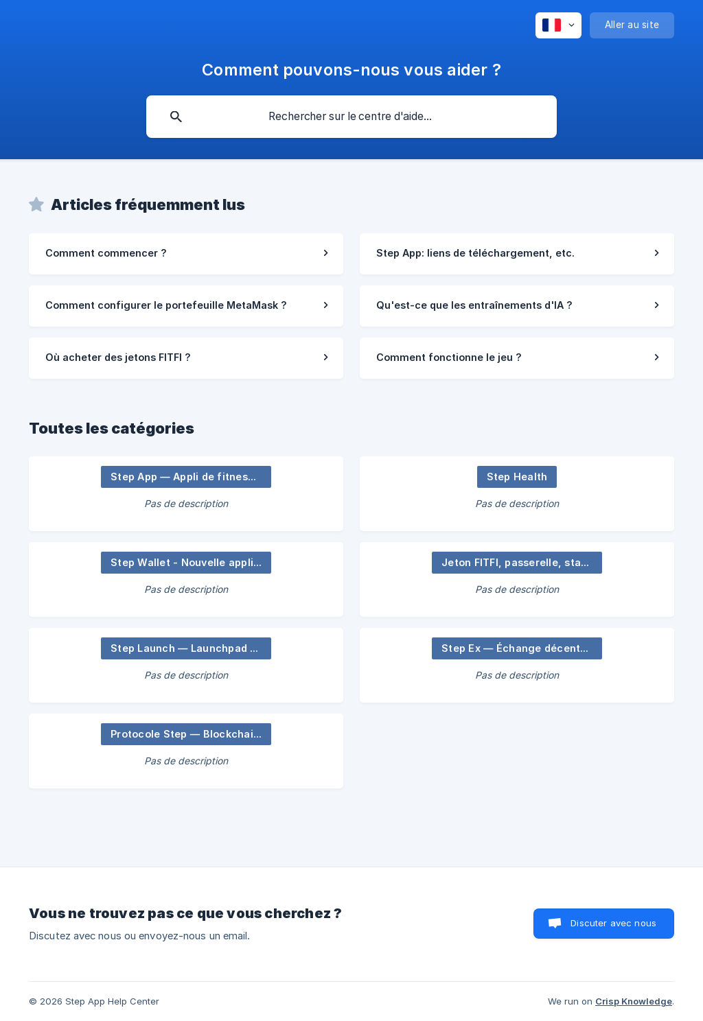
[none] (558, 25)
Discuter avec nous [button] (613, 922)
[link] (186, 253)
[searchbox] (351, 116)
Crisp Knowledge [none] (633, 1001)
